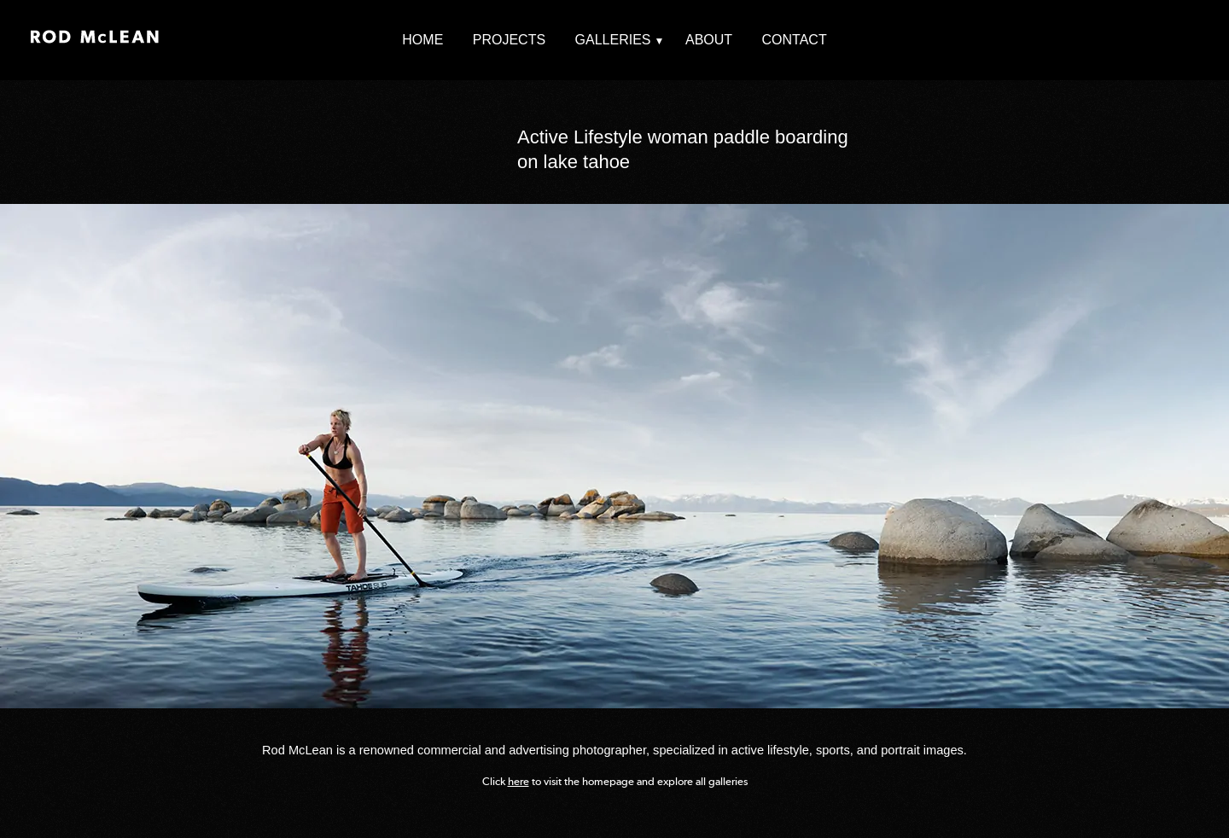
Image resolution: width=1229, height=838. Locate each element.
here (518, 781)
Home (422, 39)
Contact (794, 39)
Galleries (613, 39)
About (708, 39)
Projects (509, 39)
